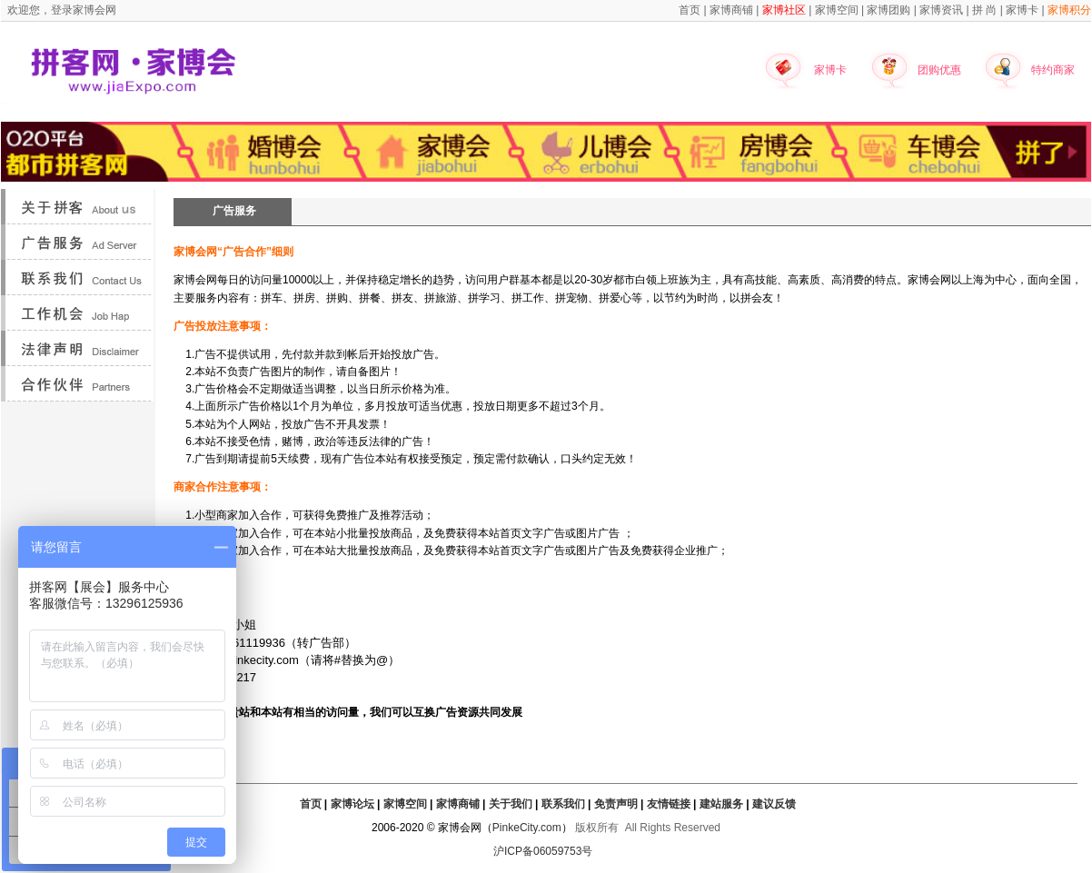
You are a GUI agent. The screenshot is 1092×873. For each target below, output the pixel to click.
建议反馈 (774, 804)
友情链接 (668, 804)
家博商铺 (458, 804)
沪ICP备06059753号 (542, 851)
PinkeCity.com (526, 827)
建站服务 (721, 804)
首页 (311, 804)
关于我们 (510, 804)
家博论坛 (352, 804)
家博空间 (405, 804)
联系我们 (563, 804)
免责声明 (616, 804)
